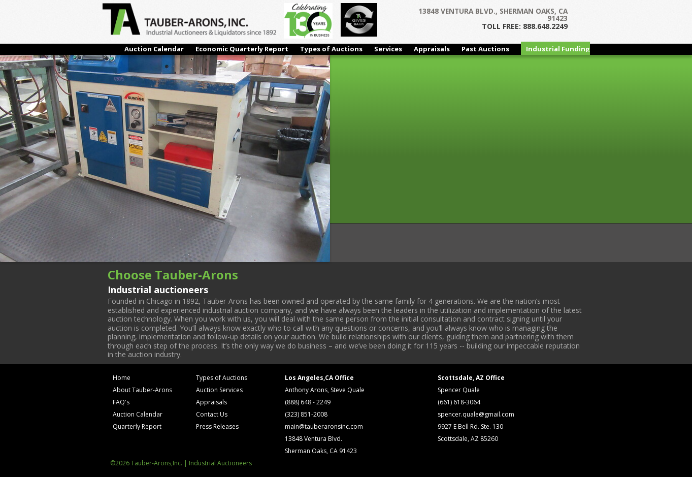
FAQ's (121, 402)
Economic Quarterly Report (241, 48)
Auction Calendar (154, 48)
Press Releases (217, 426)
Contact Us (211, 414)
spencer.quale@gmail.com (476, 414)
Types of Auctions (331, 48)
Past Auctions (485, 48)
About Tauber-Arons (142, 390)
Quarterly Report (137, 426)
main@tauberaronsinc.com (324, 426)
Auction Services (219, 390)
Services (388, 48)
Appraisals (432, 48)
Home (121, 377)
